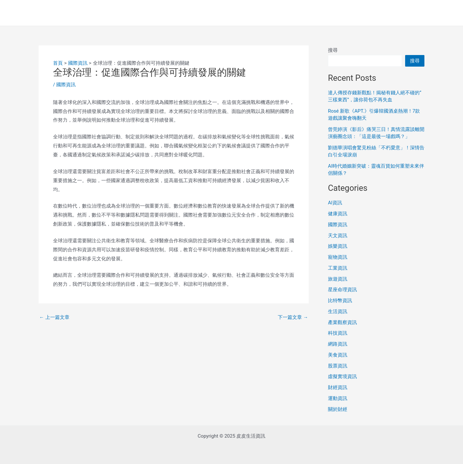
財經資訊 (337, 387)
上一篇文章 (54, 317)
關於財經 (337, 409)
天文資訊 (337, 235)
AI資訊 (335, 203)
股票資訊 (337, 366)
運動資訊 (337, 398)
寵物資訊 (337, 257)
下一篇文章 (293, 317)
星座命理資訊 (342, 289)
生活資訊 (337, 311)
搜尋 (333, 50)
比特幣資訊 (340, 300)
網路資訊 (337, 344)
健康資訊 (337, 214)
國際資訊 (66, 85)
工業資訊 (337, 268)
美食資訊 (337, 355)
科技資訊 (337, 333)
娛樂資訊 (337, 246)
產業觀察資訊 (342, 322)
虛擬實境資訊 (342, 376)
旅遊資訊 (337, 279)
